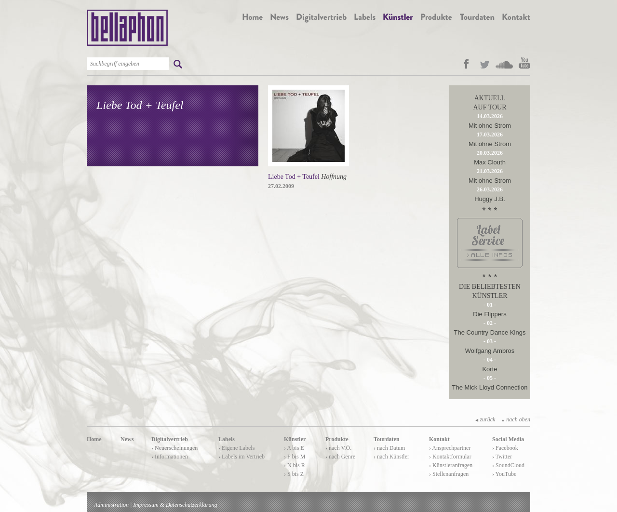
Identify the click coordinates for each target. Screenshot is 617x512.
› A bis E (294, 448)
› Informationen (169, 456)
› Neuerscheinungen (174, 448)
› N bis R (294, 465)
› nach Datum (389, 448)
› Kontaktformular (450, 456)
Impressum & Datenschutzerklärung (175, 504)
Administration (111, 504)
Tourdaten (387, 439)
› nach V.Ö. (338, 448)
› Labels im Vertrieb (241, 456)
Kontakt (439, 439)
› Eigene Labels (236, 448)
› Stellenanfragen (449, 474)
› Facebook (505, 448)
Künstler (295, 439)
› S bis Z (294, 474)
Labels (226, 439)
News (127, 439)
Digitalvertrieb (169, 439)
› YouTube (504, 474)
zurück (485, 419)
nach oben (515, 419)
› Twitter (502, 456)
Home (94, 439)
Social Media (508, 439)
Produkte (337, 439)
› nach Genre (340, 456)
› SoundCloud (508, 465)
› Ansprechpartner (449, 448)
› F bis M (294, 456)
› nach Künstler (391, 456)
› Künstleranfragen (450, 465)
